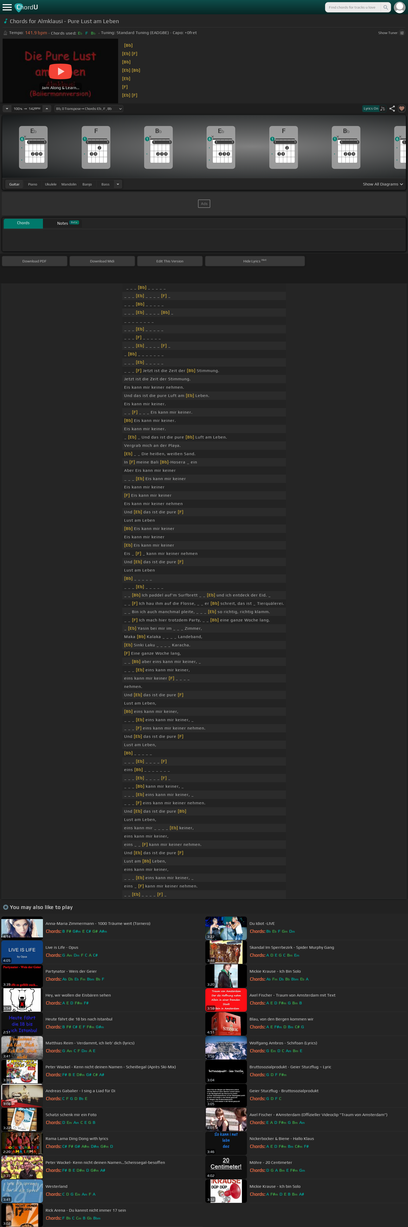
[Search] (385, 7)
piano (32, 184)
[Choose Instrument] (118, 184)
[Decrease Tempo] (7, 108)
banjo (87, 184)
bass (105, 184)
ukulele (50, 184)
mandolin (68, 184)
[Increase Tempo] (46, 108)
